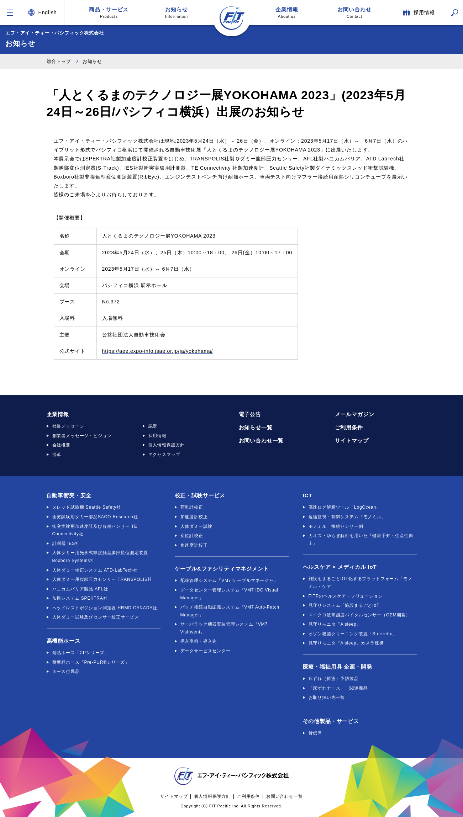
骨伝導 (315, 733)
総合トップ (59, 61)
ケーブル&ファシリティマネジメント (222, 569)
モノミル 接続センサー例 (336, 526)
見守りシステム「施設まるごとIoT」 (346, 605)
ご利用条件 (349, 427)
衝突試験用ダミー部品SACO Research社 (95, 516)
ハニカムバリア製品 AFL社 (80, 589)
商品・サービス (109, 12)
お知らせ (176, 12)
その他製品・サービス (331, 721)
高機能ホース (63, 641)
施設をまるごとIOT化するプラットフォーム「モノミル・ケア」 (360, 582)
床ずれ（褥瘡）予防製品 (334, 678)
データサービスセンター (205, 650)
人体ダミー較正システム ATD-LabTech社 (95, 570)
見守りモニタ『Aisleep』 (335, 624)
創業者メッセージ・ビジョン (82, 435)
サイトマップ (352, 440)
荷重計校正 (191, 507)
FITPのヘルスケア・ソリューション (346, 596)
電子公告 (250, 414)
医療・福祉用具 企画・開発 (337, 667)
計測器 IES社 (66, 543)
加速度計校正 (194, 516)
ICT (307, 495)
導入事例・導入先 (198, 641)
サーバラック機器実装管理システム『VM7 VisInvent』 (224, 628)
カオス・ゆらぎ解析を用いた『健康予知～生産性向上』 (361, 539)
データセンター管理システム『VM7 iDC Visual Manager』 (229, 594)
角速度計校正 (194, 545)
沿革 (57, 454)
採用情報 (157, 435)
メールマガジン (354, 414)
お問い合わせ (354, 12)
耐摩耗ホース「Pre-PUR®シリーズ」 (91, 662)
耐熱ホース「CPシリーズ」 (80, 652)
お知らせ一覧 (256, 427)
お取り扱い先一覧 (327, 697)
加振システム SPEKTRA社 (80, 598)
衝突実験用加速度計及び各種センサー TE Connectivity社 (94, 530)
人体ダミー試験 (196, 526)
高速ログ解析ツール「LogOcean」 (345, 507)
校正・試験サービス (200, 495)
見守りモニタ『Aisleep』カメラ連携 (346, 643)
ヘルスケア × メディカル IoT (340, 567)
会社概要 (61, 444)
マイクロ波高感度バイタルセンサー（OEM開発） (360, 614)
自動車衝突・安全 (69, 495)
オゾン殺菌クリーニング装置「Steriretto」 (353, 633)
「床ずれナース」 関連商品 (338, 688)
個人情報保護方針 (166, 444)
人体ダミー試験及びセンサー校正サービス (95, 617)
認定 (153, 426)
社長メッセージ (68, 426)
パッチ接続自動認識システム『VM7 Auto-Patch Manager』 (229, 611)
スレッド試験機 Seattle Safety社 (86, 507)
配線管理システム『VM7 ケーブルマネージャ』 (229, 580)
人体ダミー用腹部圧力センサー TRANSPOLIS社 (102, 579)
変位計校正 (191, 535)
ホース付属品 (66, 671)
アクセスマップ (164, 454)
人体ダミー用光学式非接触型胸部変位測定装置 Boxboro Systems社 (100, 556)
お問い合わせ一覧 (261, 440)
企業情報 (287, 12)
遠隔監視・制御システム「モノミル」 (347, 516)
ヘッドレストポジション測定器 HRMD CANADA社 (104, 607)
